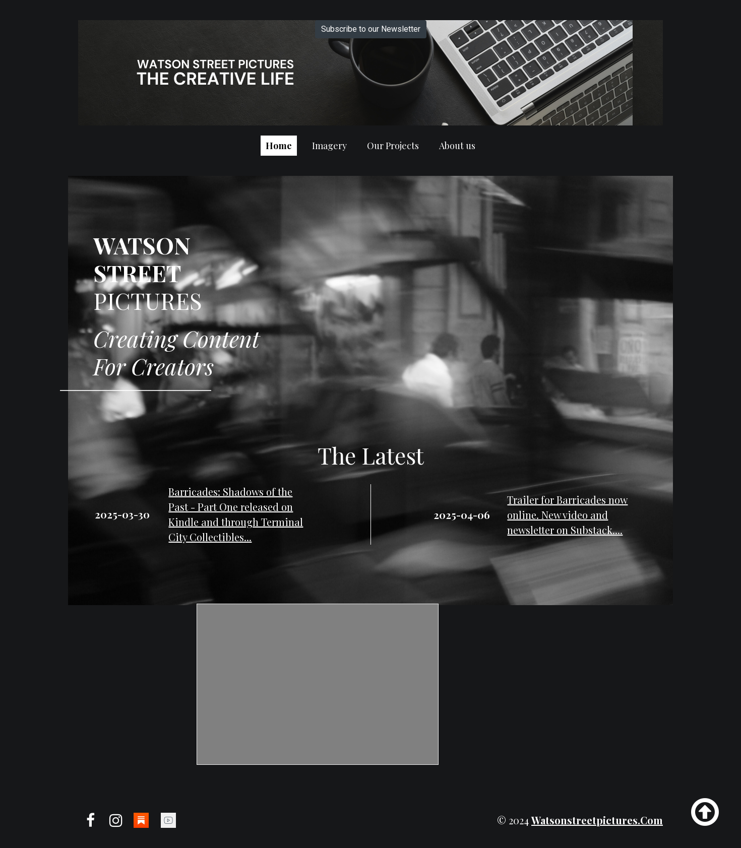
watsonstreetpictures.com (597, 820)
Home (279, 146)
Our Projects (393, 146)
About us (457, 146)
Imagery (329, 146)
